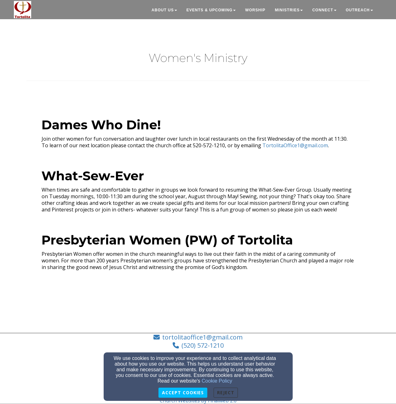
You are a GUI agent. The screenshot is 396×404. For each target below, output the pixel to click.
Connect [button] (324, 10)
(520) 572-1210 (202, 345)
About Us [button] (164, 10)
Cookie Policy (217, 381)
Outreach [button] (359, 10)
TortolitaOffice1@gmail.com (295, 145)
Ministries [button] (289, 10)
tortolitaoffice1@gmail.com (202, 337)
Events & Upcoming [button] (211, 10)
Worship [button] (255, 10)
